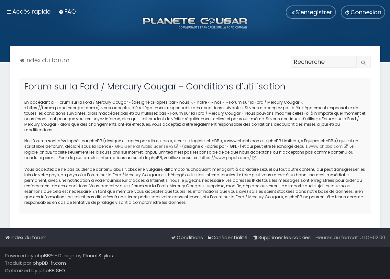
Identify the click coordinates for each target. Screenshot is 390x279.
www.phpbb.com (326, 146)
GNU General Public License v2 (144, 146)
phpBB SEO (52, 270)
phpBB (42, 255)
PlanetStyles (98, 255)
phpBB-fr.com (49, 263)
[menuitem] (67, 11)
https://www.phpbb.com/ (225, 157)
